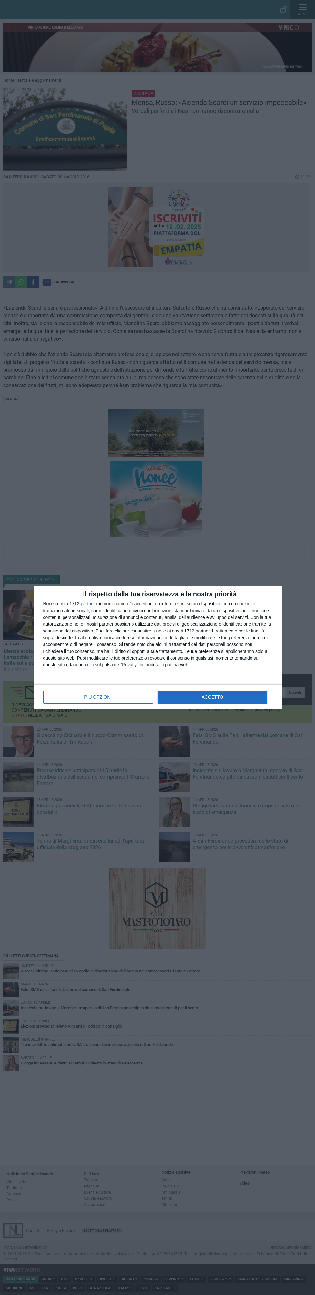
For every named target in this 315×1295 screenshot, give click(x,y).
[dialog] (158, 647)
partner (88, 603)
